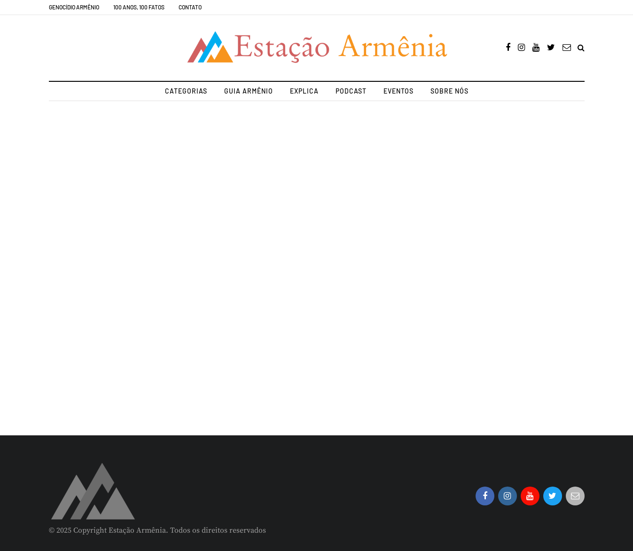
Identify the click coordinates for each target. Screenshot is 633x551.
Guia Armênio (248, 91)
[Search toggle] (581, 48)
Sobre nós (449, 91)
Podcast (351, 91)
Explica (304, 91)
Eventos (398, 91)
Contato (190, 7)
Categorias (186, 91)
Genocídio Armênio (74, 7)
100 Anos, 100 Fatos (138, 7)
